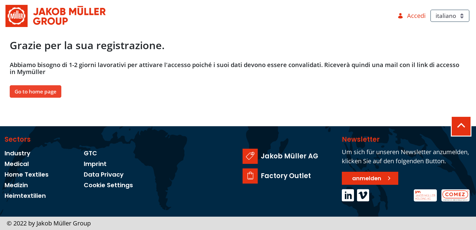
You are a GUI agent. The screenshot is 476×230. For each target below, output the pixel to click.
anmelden (366, 178)
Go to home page (35, 91)
